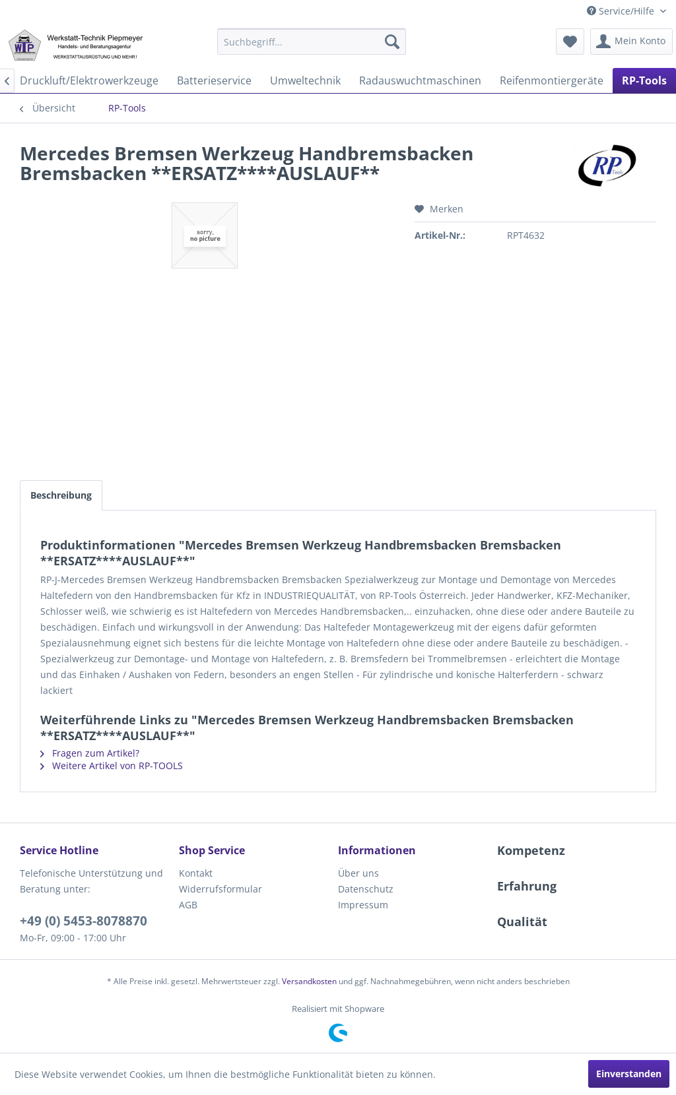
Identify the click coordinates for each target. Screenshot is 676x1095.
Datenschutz (365, 889)
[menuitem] (312, 41)
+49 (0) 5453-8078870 (83, 920)
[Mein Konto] (631, 41)
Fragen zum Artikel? (89, 753)
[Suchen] (392, 41)
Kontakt (196, 873)
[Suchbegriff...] (312, 41)
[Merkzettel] (570, 41)
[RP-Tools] (644, 80)
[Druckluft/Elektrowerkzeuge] (89, 80)
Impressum (363, 904)
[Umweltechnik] (305, 80)
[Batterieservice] (214, 80)
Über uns (358, 873)
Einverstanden (628, 1073)
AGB (188, 904)
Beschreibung (61, 495)
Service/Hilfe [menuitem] (622, 11)
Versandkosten (309, 981)
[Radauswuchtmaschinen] (420, 80)
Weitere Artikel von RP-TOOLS (111, 765)
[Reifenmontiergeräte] (551, 80)
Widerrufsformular (220, 889)
